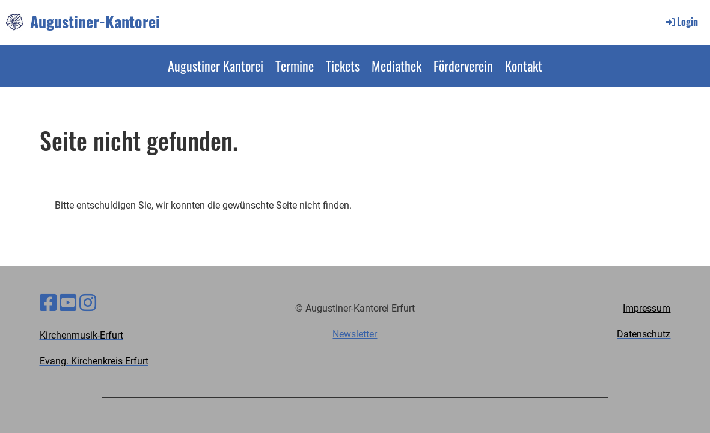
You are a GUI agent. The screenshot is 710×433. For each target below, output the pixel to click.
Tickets (343, 65)
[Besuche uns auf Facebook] (48, 303)
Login (681, 21)
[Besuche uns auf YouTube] (68, 303)
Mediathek (396, 65)
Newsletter (354, 334)
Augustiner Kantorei (215, 65)
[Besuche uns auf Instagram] (87, 303)
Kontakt (523, 65)
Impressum (646, 308)
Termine (294, 65)
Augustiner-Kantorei (95, 21)
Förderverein (463, 65)
